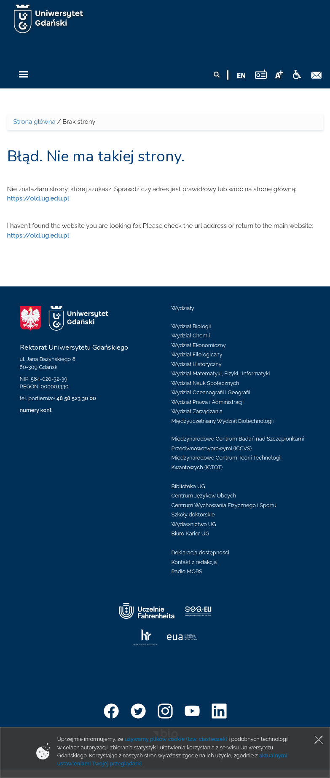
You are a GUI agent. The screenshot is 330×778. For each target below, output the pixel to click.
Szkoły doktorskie (193, 514)
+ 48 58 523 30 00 (74, 398)
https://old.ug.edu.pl (38, 198)
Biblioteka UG (188, 486)
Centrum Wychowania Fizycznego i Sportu (224, 505)
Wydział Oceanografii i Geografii (211, 392)
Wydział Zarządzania (197, 411)
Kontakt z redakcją (194, 562)
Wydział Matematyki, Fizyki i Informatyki (221, 373)
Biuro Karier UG (190, 533)
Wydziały (183, 308)
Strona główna (34, 122)
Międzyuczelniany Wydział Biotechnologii (223, 421)
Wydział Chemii (191, 335)
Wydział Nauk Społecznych (205, 383)
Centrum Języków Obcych (204, 495)
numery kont (36, 410)
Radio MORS (187, 571)
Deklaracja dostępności (200, 552)
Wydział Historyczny (197, 364)
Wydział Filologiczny (197, 354)
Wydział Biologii (191, 326)
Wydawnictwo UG (194, 524)
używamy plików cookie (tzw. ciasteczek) (176, 739)
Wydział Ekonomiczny (199, 345)
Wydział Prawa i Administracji (208, 402)
